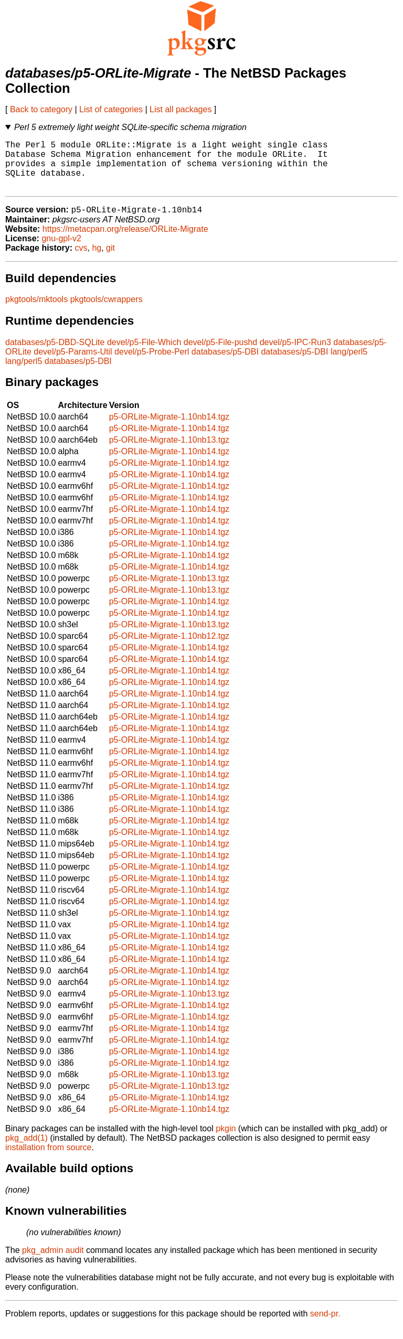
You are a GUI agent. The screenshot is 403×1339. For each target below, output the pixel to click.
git (110, 259)
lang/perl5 (349, 363)
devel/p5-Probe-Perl (151, 363)
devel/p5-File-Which (144, 354)
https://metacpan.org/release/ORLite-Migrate (125, 241)
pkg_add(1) (26, 1149)
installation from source (48, 1159)
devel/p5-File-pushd (221, 354)
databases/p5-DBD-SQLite (54, 354)
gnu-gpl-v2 (61, 250)
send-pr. (325, 1325)
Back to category (41, 109)
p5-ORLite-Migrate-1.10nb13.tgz (169, 451)
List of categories (111, 109)
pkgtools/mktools (36, 311)
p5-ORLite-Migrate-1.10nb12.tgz (169, 648)
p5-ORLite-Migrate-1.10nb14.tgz (169, 428)
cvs (81, 259)
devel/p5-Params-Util (73, 363)
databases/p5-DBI (225, 363)
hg (96, 259)
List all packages (180, 109)
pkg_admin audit (52, 1262)
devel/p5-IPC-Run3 (295, 354)
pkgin (226, 1140)
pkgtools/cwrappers (106, 311)
